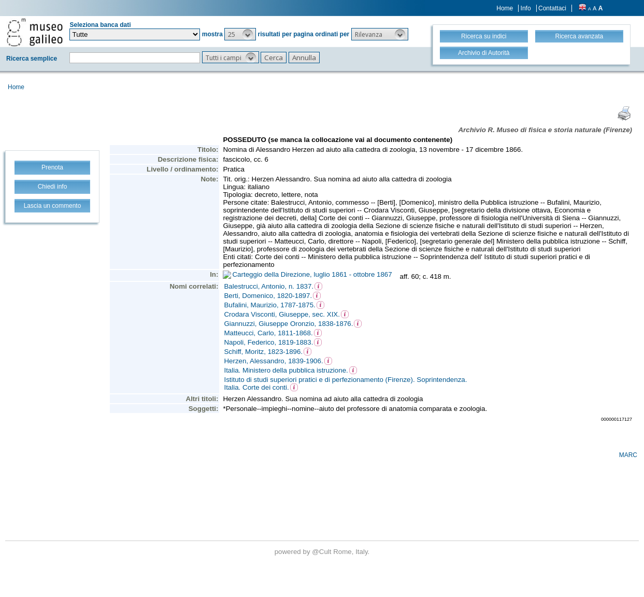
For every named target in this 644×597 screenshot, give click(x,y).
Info (526, 8)
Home (504, 8)
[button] (240, 34)
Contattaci (552, 8)
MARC (628, 455)
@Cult (322, 552)
